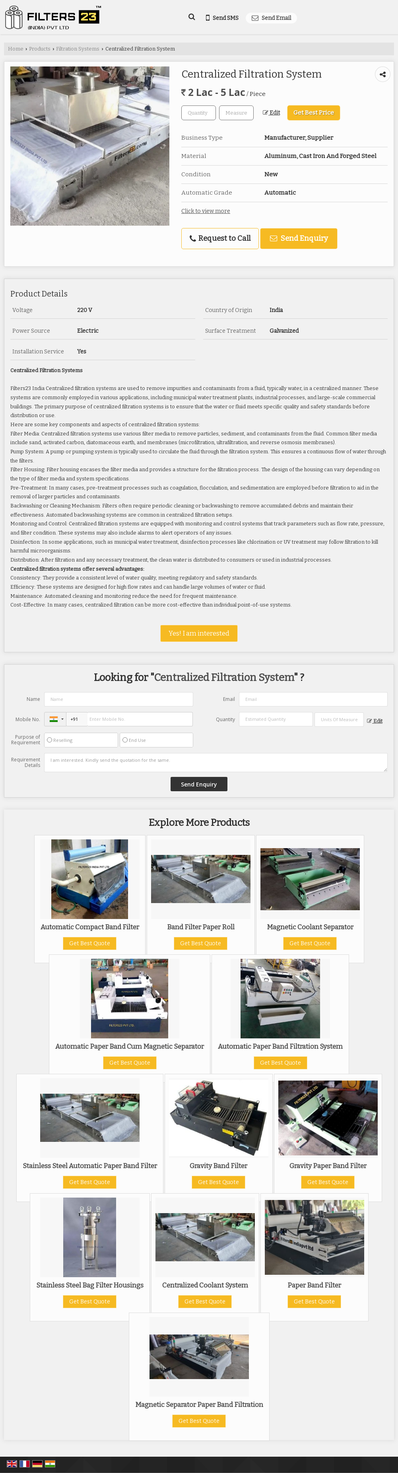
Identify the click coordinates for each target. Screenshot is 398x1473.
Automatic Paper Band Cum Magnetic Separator (129, 1046)
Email (229, 699)
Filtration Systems (77, 49)
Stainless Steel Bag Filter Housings (90, 1285)
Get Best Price (313, 112)
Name (33, 699)
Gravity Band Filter (218, 1166)
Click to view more (205, 211)
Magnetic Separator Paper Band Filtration (199, 1405)
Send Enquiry (299, 238)
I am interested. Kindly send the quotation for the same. (216, 762)
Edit (271, 112)
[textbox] (236, 112)
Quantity (225, 719)
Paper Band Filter (314, 1285)
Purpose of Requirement (25, 739)
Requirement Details (25, 762)
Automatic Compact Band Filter (90, 927)
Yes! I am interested (199, 633)
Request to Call (220, 238)
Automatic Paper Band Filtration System (280, 1046)
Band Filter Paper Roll (201, 927)
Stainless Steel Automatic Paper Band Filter (90, 1166)
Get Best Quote (89, 943)
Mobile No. (28, 719)
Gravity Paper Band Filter (328, 1166)
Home (15, 49)
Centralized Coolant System (205, 1285)
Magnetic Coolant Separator (310, 927)
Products (39, 49)
